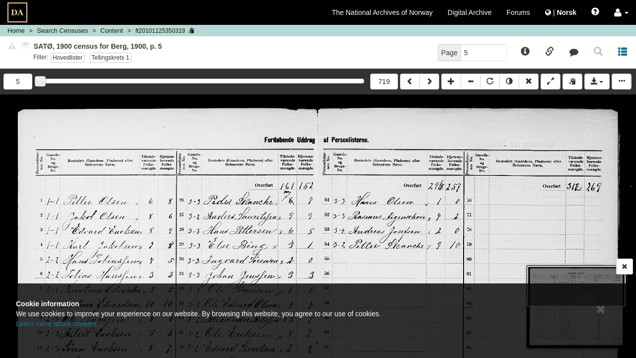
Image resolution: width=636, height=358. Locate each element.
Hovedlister (67, 57)
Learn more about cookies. (57, 324)
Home (16, 30)
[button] (621, 12)
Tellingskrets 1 (110, 57)
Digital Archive (470, 12)
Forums (518, 12)
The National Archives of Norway (382, 12)
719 (384, 82)
